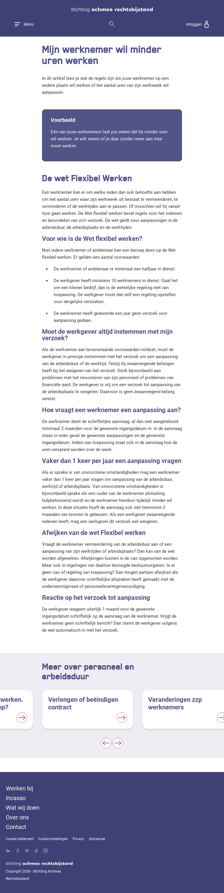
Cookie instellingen (53, 839)
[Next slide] (118, 743)
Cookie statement (20, 839)
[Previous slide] (106, 743)
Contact (16, 826)
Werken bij (19, 788)
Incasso (16, 798)
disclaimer (97, 839)
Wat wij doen (22, 807)
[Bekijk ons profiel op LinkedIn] (8, 851)
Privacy (78, 839)
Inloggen (194, 24)
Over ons (17, 817)
